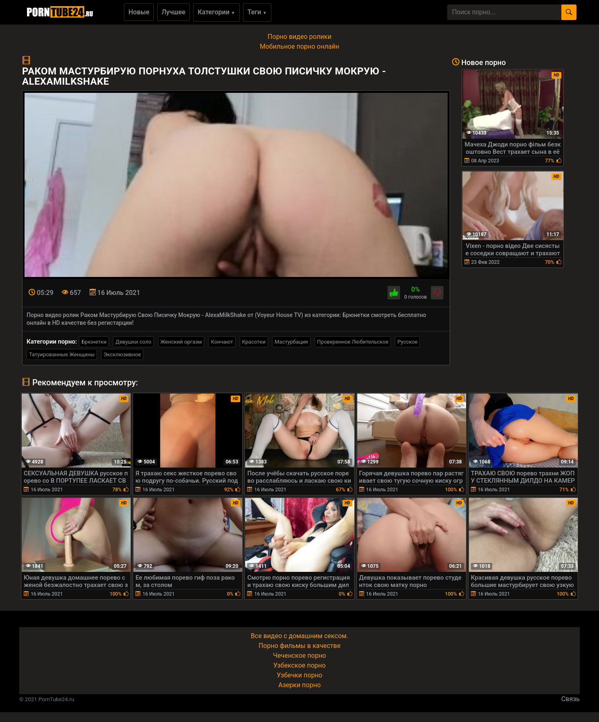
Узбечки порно (299, 675)
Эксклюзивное (122, 354)
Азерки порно (299, 685)
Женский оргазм (181, 342)
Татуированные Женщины (62, 354)
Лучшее (173, 12)
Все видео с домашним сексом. (299, 636)
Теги (257, 12)
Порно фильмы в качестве (299, 646)
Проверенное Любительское (353, 342)
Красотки (254, 342)
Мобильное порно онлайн (299, 46)
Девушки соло (133, 342)
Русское (407, 342)
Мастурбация (291, 342)
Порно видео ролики (299, 36)
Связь (570, 699)
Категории (216, 12)
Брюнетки (93, 342)
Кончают (222, 342)
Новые (138, 12)
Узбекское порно (299, 665)
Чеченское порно (299, 655)
